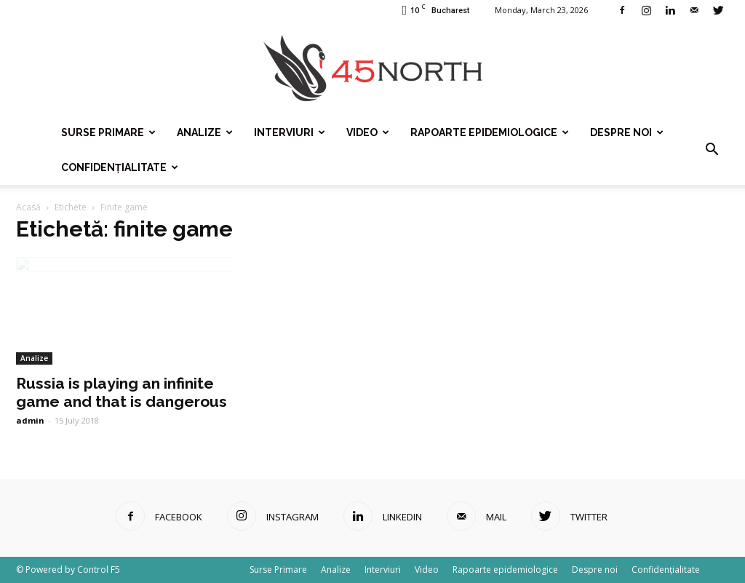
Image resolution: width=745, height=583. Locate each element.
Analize (205, 132)
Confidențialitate (119, 167)
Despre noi (627, 132)
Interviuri (289, 132)
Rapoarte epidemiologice (489, 132)
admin (30, 420)
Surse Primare (108, 132)
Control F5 (98, 569)
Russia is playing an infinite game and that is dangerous (121, 392)
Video (367, 132)
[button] (711, 149)
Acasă (28, 207)
